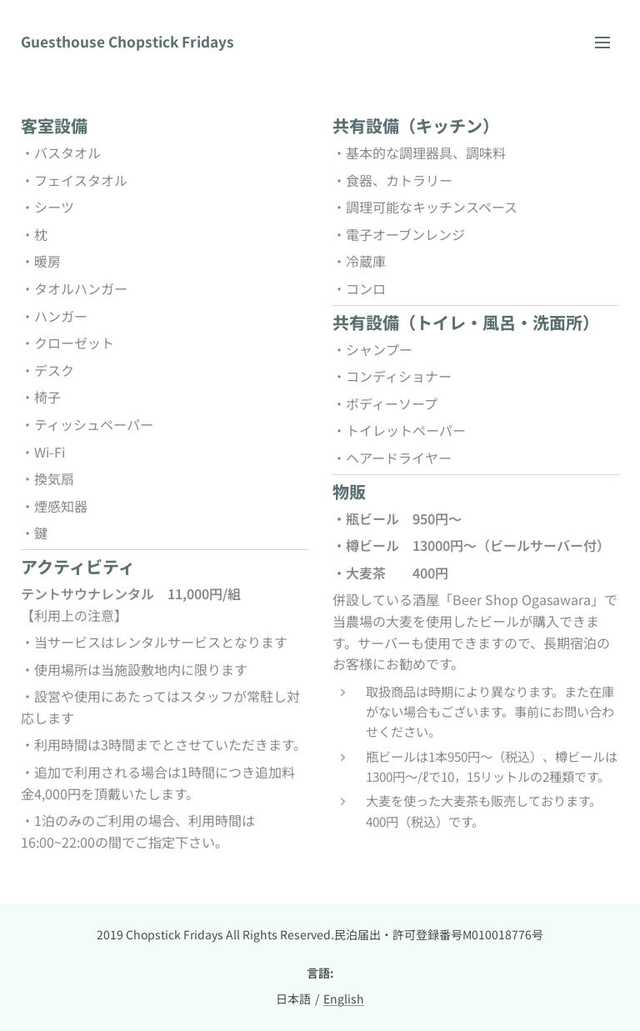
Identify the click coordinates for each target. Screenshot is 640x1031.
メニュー (602, 42)
